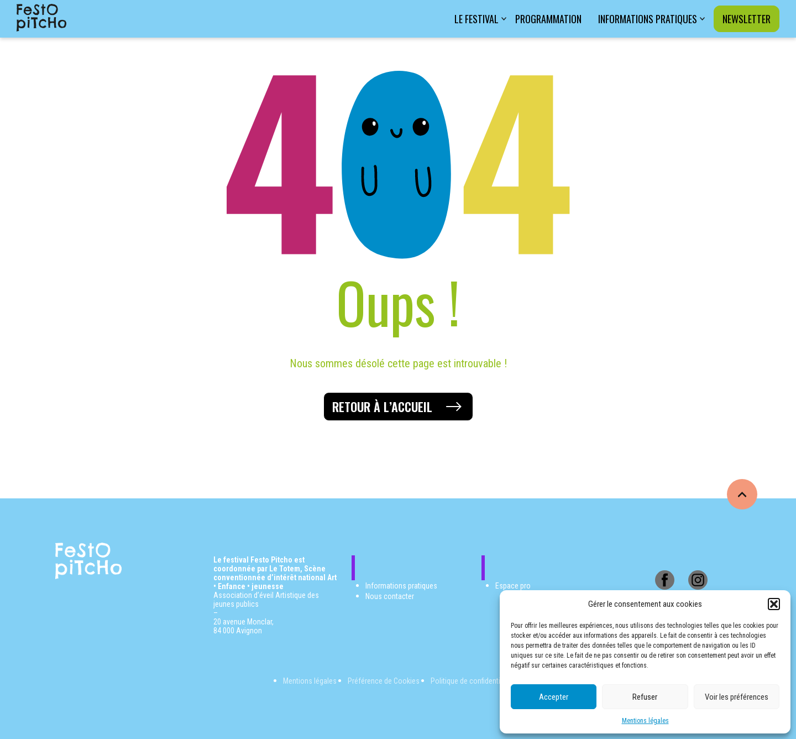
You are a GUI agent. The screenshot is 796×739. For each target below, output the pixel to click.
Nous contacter (389, 596)
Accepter (553, 697)
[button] (773, 604)
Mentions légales (645, 721)
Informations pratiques (647, 19)
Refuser (644, 697)
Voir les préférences (736, 697)
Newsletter (746, 19)
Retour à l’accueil (382, 406)
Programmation (548, 19)
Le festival (476, 19)
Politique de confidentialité (472, 680)
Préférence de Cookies (384, 680)
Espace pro (513, 585)
